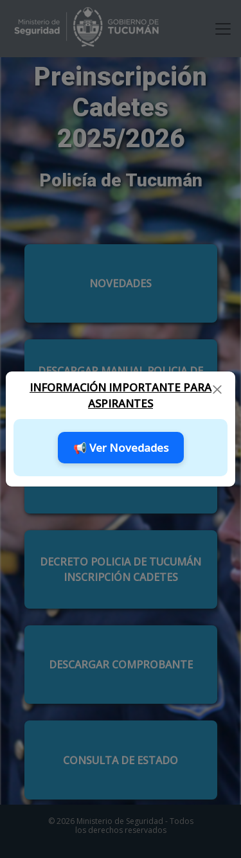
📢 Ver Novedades (120, 447)
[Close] (217, 388)
